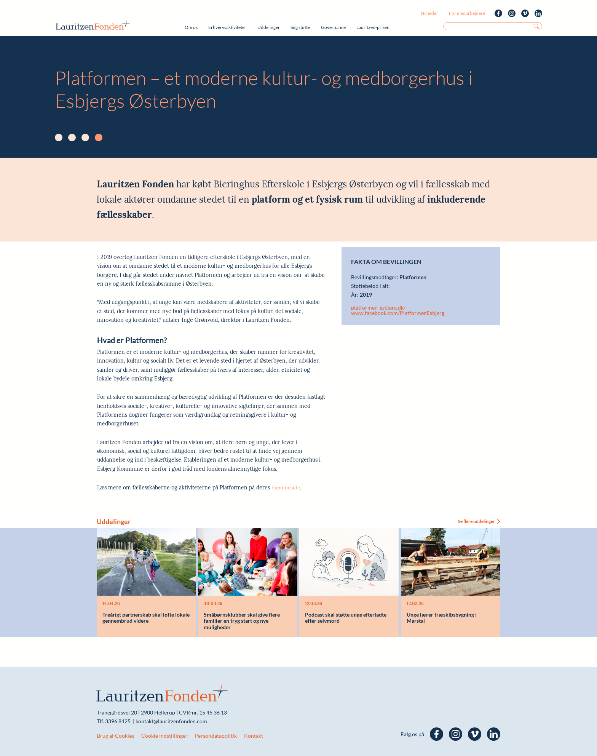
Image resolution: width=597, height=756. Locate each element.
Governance (333, 27)
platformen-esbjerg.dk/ (378, 307)
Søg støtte (300, 27)
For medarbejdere (467, 13)
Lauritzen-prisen (372, 27)
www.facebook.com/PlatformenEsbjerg (397, 313)
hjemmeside (285, 487)
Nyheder (429, 13)
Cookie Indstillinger (164, 735)
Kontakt (253, 735)
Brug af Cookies (115, 735)
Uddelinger (268, 27)
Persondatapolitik (216, 735)
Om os (191, 27)
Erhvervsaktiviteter (227, 27)
